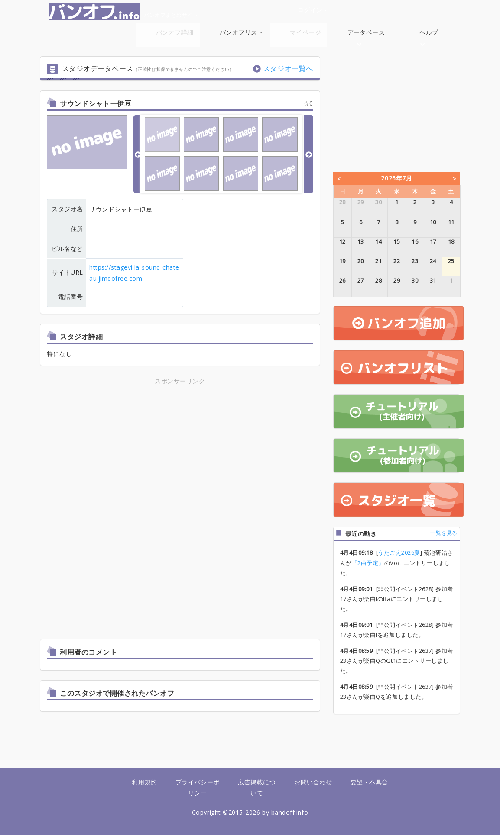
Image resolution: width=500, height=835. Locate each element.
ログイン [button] (312, 10)
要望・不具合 (369, 782)
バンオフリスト (242, 32)
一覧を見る (444, 532)
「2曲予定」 (368, 563)
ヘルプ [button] (428, 37)
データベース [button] (366, 37)
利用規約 (144, 782)
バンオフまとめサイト (123, 11)
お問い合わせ (313, 782)
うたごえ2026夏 (399, 552)
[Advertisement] (180, 446)
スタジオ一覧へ (288, 68)
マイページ (305, 32)
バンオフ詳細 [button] (175, 37)
